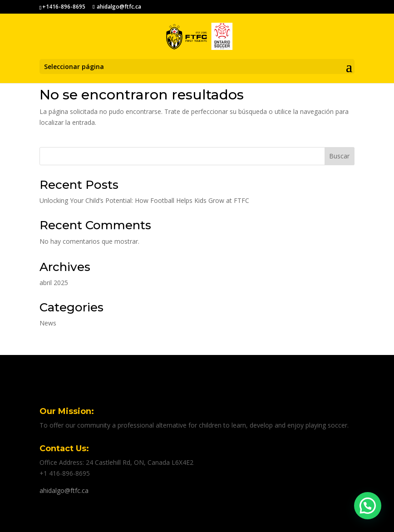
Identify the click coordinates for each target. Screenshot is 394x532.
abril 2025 (53, 282)
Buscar (339, 156)
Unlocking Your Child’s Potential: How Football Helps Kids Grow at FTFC (144, 200)
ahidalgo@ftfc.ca (64, 490)
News (47, 323)
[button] (367, 505)
